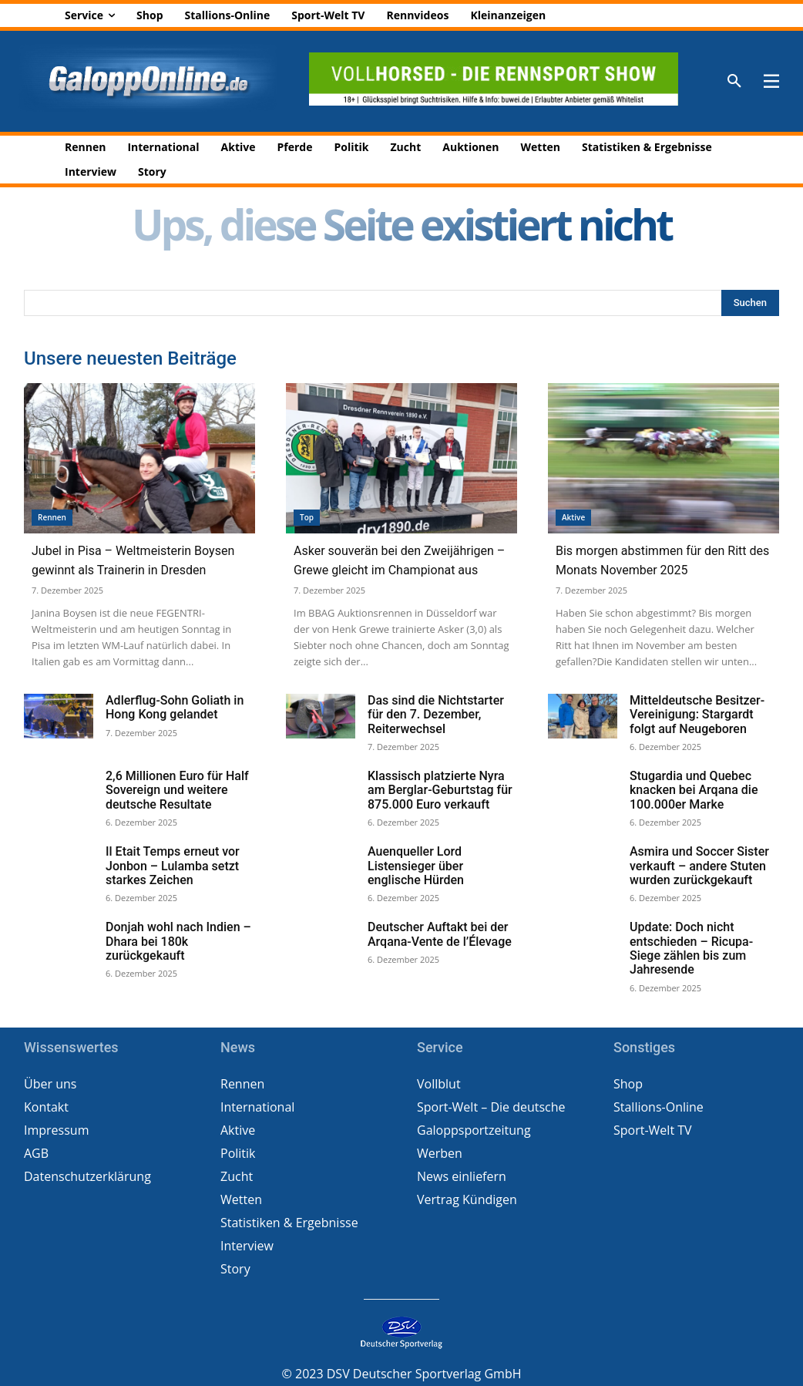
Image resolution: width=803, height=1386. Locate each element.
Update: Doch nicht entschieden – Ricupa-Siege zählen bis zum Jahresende (691, 945)
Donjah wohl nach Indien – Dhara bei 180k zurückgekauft (178, 938)
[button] (734, 81)
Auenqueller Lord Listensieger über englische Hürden (416, 864)
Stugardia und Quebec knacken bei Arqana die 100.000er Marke (694, 789)
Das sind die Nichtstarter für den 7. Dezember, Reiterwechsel (436, 714)
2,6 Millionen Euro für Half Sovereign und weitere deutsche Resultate (177, 789)
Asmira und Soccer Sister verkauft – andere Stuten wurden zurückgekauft (699, 864)
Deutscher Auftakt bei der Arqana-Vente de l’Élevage (440, 931)
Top (307, 517)
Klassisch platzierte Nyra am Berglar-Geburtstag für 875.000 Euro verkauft (440, 789)
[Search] (750, 303)
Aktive (573, 517)
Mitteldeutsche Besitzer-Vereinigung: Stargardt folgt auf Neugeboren (697, 714)
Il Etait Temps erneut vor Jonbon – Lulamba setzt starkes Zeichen (173, 864)
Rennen (52, 517)
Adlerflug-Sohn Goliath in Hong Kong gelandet (175, 707)
